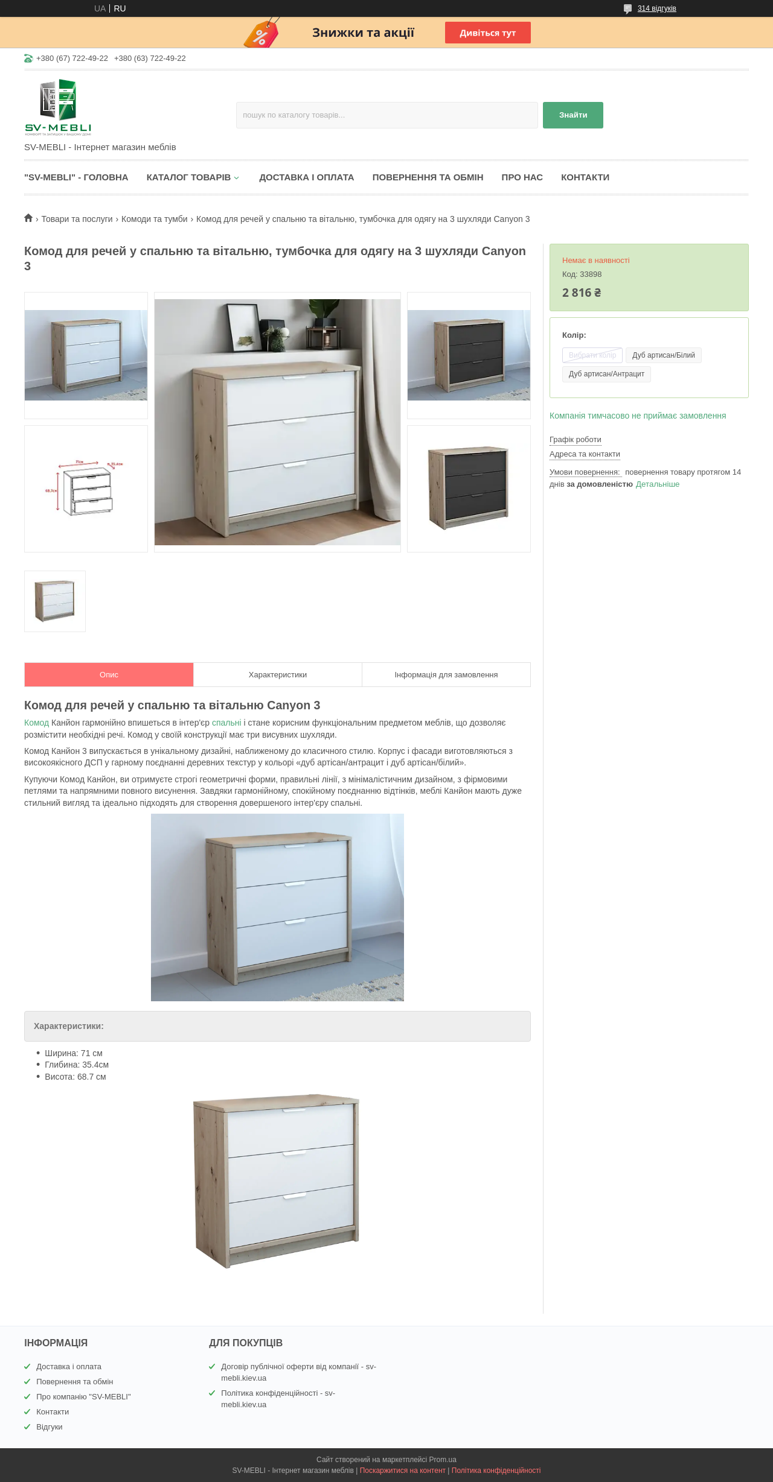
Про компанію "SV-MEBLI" (83, 1396)
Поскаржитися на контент (403, 1470)
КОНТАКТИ (585, 177)
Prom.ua (443, 1459)
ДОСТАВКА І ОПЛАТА (306, 177)
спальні (227, 722)
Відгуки (49, 1426)
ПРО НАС (523, 177)
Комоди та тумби (154, 219)
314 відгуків (657, 8)
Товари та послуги (76, 219)
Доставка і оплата (68, 1366)
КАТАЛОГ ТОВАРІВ (189, 177)
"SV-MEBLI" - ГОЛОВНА (76, 177)
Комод (36, 722)
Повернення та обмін (74, 1381)
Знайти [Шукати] (573, 114)
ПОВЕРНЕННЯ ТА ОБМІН (428, 177)
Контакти (52, 1411)
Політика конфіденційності (496, 1470)
